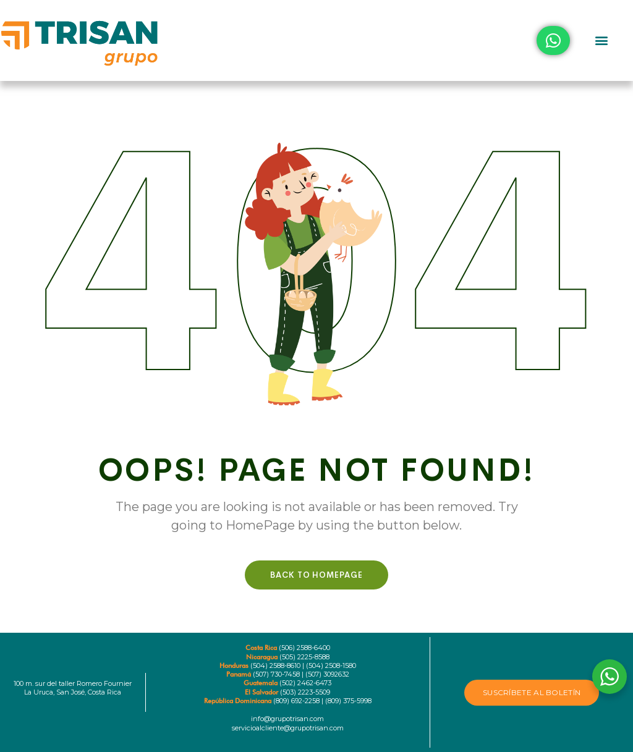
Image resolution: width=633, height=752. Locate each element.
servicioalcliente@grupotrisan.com (288, 728)
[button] (601, 40)
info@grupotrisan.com (287, 718)
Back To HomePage (316, 575)
